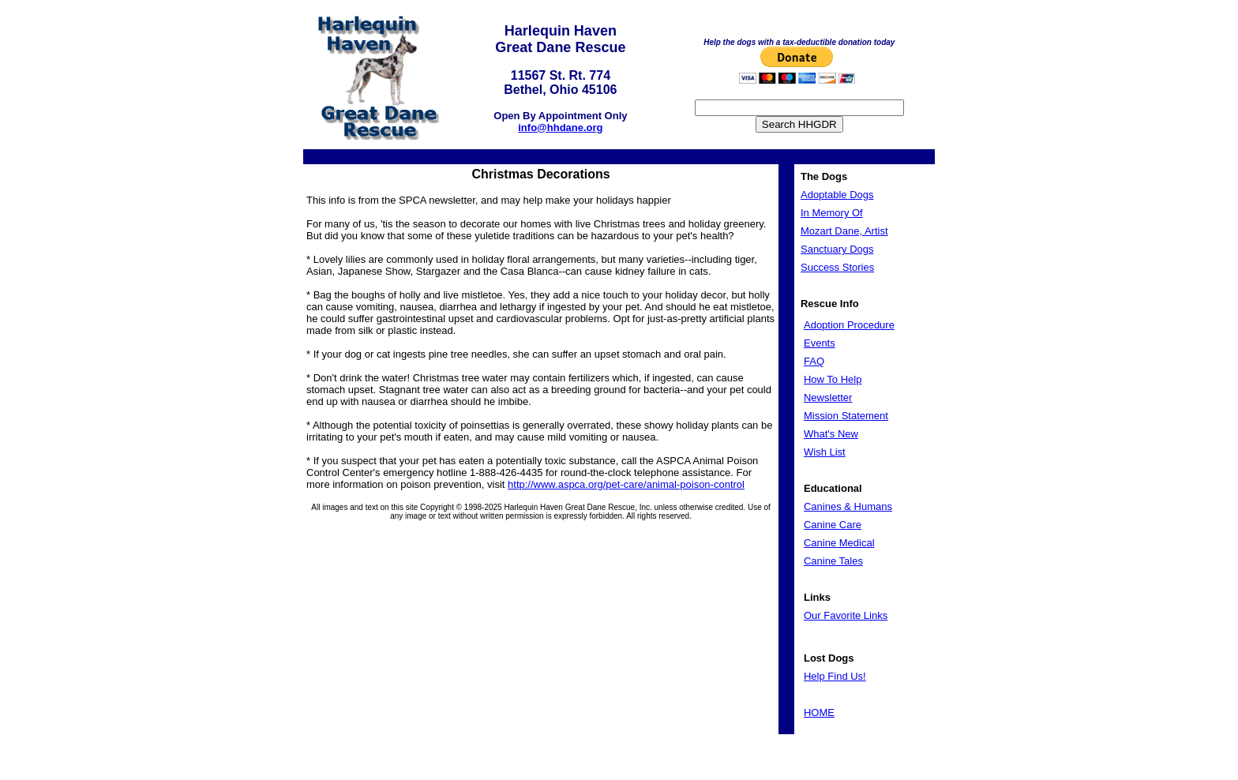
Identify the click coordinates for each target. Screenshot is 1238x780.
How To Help (832, 379)
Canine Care (832, 525)
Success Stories (837, 267)
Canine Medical (839, 543)
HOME (819, 712)
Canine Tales (833, 561)
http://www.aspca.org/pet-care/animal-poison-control (626, 484)
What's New (831, 434)
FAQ (814, 361)
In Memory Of (832, 213)
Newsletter (828, 397)
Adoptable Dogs (837, 195)
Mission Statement (846, 416)
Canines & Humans (848, 506)
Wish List (825, 452)
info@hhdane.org (560, 127)
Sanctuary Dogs (837, 249)
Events (819, 343)
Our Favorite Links (845, 615)
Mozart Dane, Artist (844, 231)
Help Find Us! (835, 676)
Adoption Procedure (849, 325)
